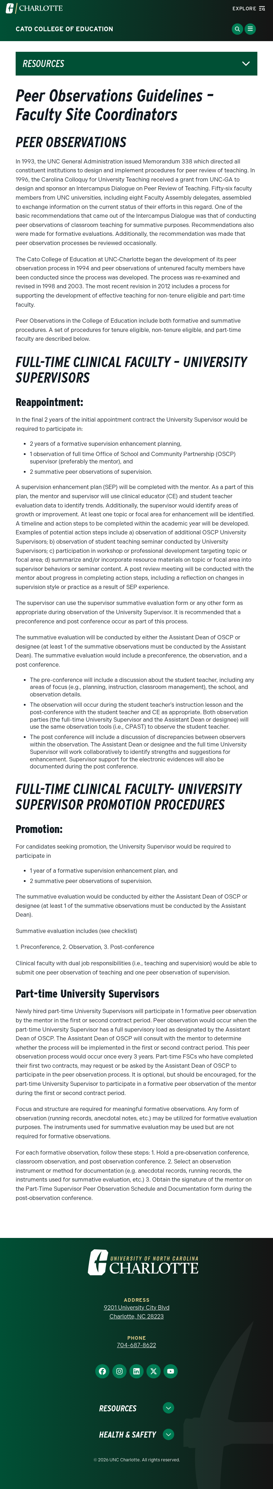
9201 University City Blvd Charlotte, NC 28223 (137, 1312)
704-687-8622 (136, 1345)
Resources (43, 63)
